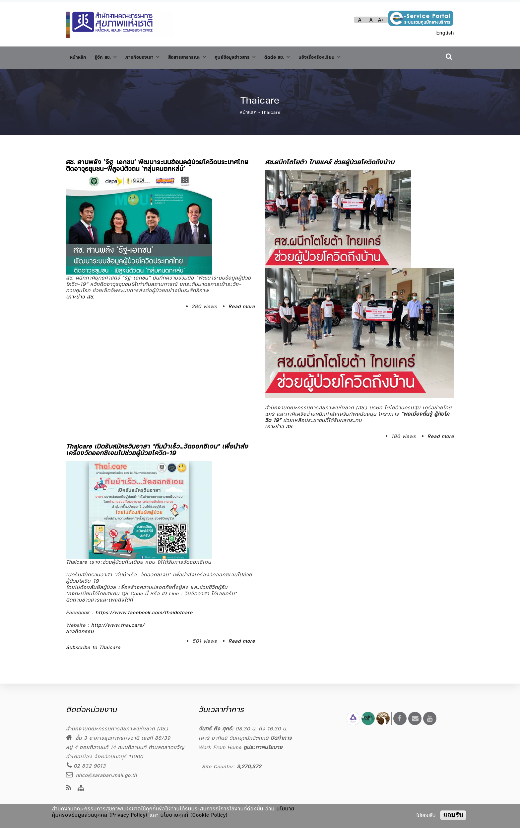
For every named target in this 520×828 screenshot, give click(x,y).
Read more (241, 303)
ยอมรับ (453, 815)
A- (361, 20)
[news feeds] (69, 788)
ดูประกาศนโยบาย (263, 747)
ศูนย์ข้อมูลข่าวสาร (258, 55)
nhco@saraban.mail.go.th (101, 775)
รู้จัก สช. (111, 55)
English (445, 33)
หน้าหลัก (79, 56)
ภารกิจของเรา (152, 55)
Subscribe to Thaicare (93, 644)
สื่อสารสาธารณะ (203, 55)
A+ (381, 20)
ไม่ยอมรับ (425, 815)
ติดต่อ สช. (305, 55)
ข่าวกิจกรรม (80, 628)
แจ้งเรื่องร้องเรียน (353, 55)
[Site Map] (81, 788)
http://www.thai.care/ (118, 622)
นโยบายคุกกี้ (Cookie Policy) (194, 815)
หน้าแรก (248, 109)
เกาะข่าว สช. (80, 293)
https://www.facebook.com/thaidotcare (144, 609)
